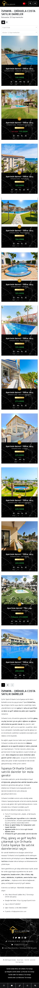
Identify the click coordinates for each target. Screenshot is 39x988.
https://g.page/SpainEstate (26, 900)
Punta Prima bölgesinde (13, 814)
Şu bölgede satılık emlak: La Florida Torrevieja (19, 972)
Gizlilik (27, 960)
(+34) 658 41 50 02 (14, 941)
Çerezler (32, 960)
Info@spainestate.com (21, 945)
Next (35, 50)
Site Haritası (19, 962)
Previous (3, 50)
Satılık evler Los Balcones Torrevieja (19, 977)
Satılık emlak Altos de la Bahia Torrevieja (20, 969)
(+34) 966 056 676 (27, 941)
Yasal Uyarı (20, 960)
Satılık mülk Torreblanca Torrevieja (19, 974)
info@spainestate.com (18, 911)
